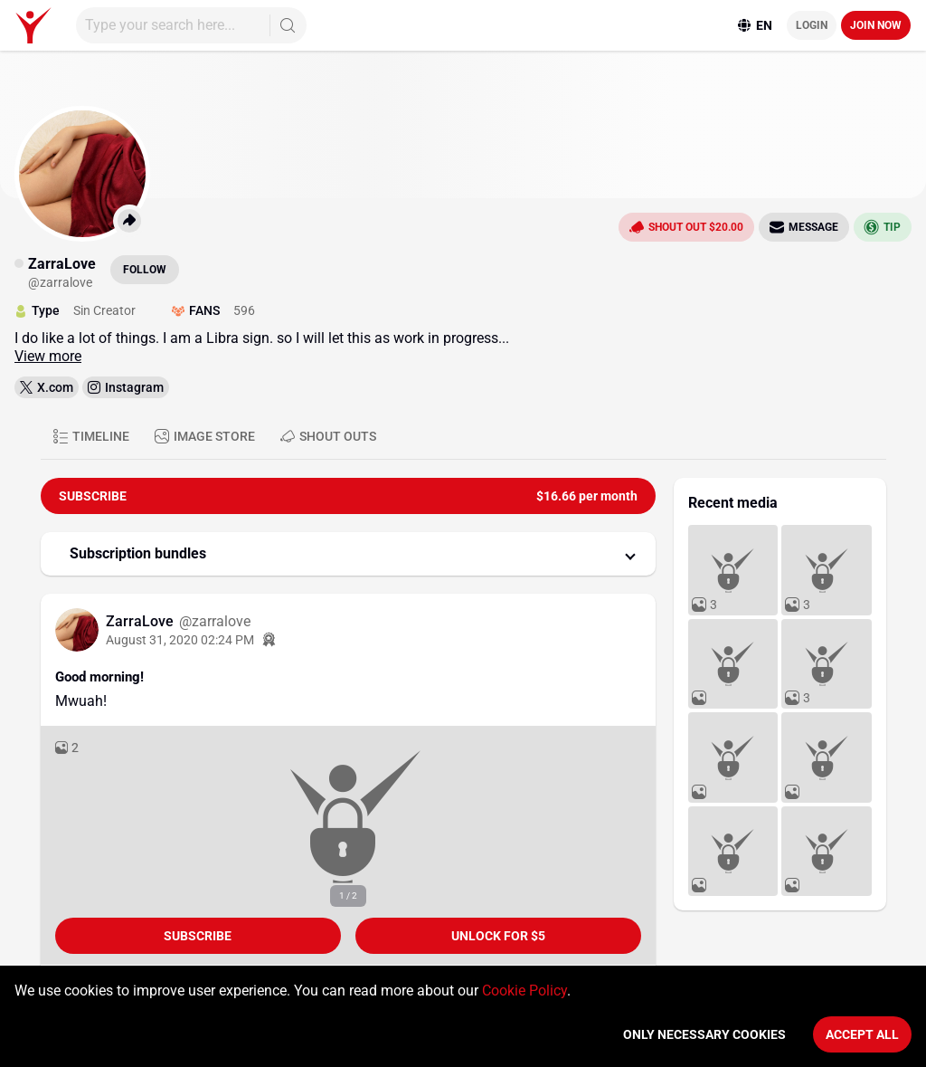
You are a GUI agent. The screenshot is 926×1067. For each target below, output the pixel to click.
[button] (348, 554)
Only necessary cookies (704, 1034)
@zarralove (214, 621)
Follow (144, 269)
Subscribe (198, 936)
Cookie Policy (524, 990)
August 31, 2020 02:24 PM (180, 640)
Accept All (862, 1034)
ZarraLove (141, 621)
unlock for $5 (498, 936)
